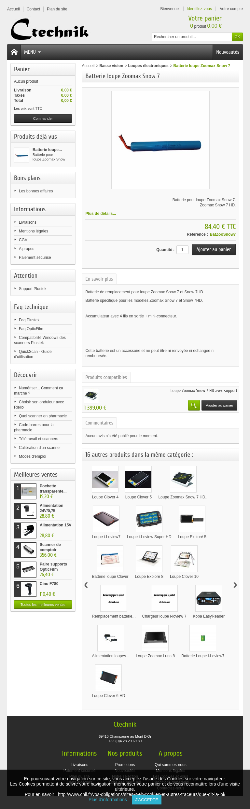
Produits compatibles (106, 377)
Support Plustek (33, 288)
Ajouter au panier (219, 405)
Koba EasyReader (209, 616)
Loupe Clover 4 (105, 497)
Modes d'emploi (32, 456)
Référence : (197, 234)
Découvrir (25, 375)
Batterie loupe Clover (110, 576)
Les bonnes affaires (36, 191)
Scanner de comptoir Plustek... (50, 549)
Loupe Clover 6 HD (108, 695)
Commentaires (99, 423)
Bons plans (27, 178)
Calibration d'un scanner (40, 447)
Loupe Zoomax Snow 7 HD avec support (204, 390)
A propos (26, 248)
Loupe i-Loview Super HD (149, 537)
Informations (30, 209)
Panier (22, 69)
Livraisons (27, 222)
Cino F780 (49, 583)
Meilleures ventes (36, 474)
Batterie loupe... (47, 149)
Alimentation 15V (55, 525)
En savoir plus (99, 279)
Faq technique (31, 307)
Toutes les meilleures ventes (43, 605)
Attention (25, 275)
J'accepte (146, 799)
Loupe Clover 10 (184, 576)
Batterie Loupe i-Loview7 (202, 656)
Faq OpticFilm (31, 329)
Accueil (88, 65)
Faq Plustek (29, 320)
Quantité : (165, 249)
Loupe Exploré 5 (192, 537)
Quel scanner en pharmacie (43, 416)
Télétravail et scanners (38, 439)
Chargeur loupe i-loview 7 (164, 616)
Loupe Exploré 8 (149, 576)
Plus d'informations (110, 799)
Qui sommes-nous (170, 764)
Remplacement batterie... (113, 616)
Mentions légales (33, 231)
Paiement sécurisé (35, 257)
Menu (32, 52)
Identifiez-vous (199, 9)
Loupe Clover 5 (138, 497)
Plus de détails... (100, 213)
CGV (23, 240)
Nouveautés (227, 52)
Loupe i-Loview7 (106, 537)
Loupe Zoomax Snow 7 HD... (183, 497)
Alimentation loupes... (110, 656)
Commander (43, 118)
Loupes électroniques (148, 65)
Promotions (125, 764)
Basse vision (111, 65)
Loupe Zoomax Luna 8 (155, 656)
